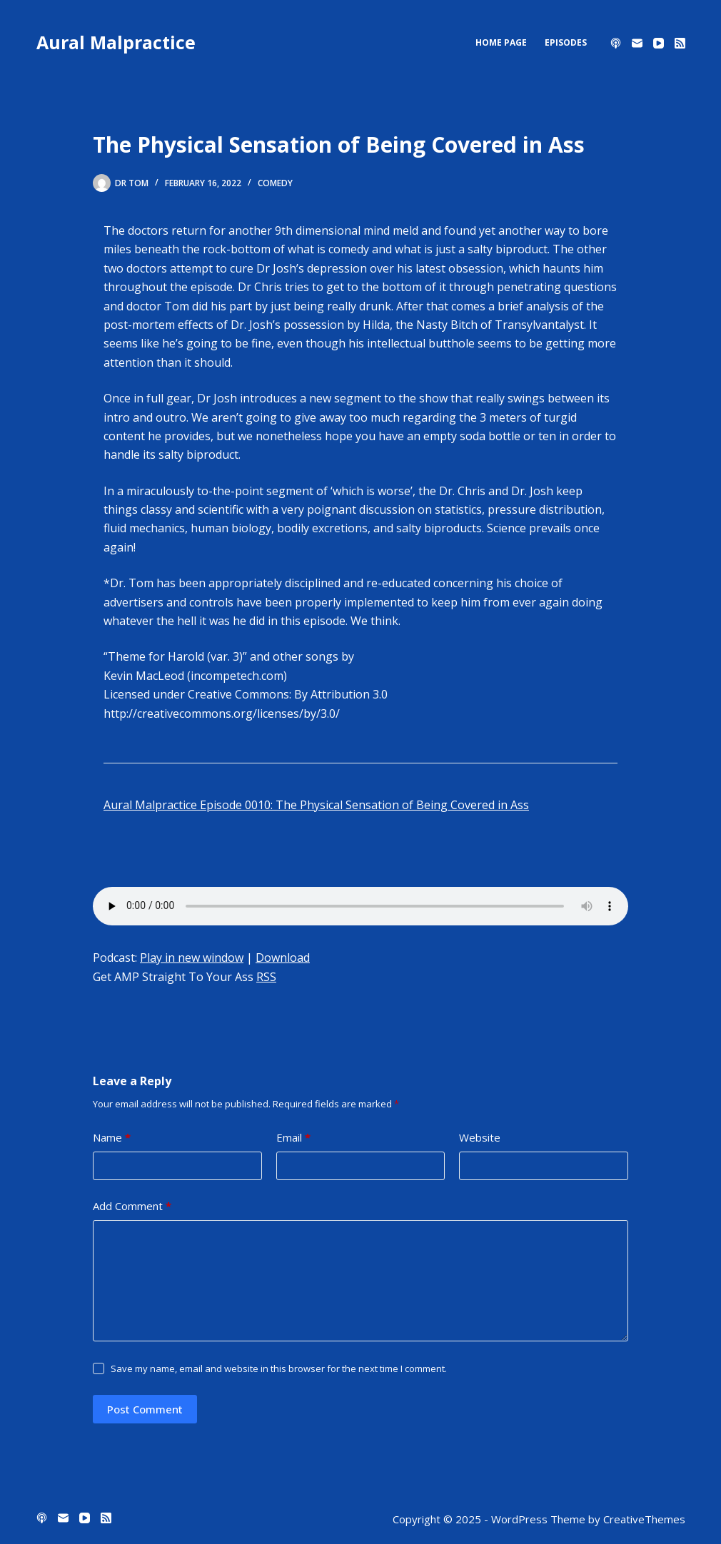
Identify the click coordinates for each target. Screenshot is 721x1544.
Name (112, 1138)
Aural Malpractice (116, 42)
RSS (266, 977)
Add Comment (132, 1206)
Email (293, 1138)
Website (479, 1137)
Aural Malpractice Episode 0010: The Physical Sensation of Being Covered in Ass (316, 805)
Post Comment (145, 1409)
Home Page (501, 42)
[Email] (637, 43)
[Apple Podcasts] (615, 43)
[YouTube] (658, 43)
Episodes (566, 42)
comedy (275, 183)
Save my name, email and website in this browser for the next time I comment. (279, 1368)
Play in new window (191, 957)
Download (283, 957)
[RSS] (680, 43)
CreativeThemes (644, 1519)
